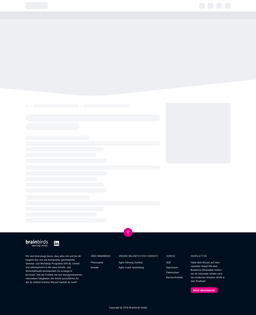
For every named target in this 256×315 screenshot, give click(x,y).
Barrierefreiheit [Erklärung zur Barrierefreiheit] (174, 277)
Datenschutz (172, 272)
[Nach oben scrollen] (128, 232)
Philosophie (97, 262)
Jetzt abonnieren (204, 290)
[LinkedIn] (56, 243)
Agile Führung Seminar (131, 262)
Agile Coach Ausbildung (131, 267)
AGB (168, 262)
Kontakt (94, 267)
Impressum (172, 267)
